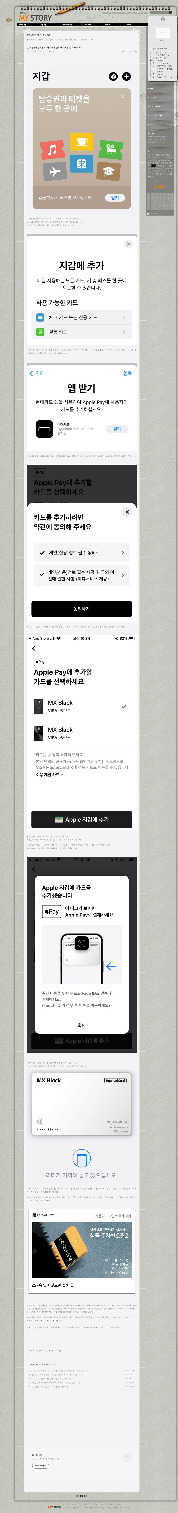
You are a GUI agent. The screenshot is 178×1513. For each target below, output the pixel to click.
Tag (49, 24)
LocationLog (71, 24)
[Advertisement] (54, 1414)
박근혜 (150, 155)
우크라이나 (158, 168)
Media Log (72, 1504)
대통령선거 (161, 165)
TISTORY (126, 1507)
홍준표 (170, 171)
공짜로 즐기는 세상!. (156, 142)
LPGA (157, 160)
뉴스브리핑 (31, 51)
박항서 (170, 160)
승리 (164, 174)
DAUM (107, 1507)
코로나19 (164, 163)
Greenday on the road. (157, 139)
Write (136, 24)
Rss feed (153, 214)
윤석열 (153, 165)
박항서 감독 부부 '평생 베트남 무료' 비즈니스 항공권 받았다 (53, 1382)
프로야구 (156, 163)
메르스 (158, 174)
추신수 (170, 165)
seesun (35, 18)
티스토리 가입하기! (71, 1507)
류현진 (157, 155)
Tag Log (61, 1504)
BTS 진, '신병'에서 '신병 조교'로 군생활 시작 (47, 1386)
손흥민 (150, 168)
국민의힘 (151, 174)
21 (156, 205)
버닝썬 (167, 168)
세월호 (150, 176)
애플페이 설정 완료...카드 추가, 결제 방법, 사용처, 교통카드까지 (64, 39)
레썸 (152, 160)
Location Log (86, 1504)
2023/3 (160, 186)
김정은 (170, 174)
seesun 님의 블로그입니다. (46, 1459)
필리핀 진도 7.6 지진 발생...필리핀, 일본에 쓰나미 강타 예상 (53, 1374)
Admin (114, 24)
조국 (150, 163)
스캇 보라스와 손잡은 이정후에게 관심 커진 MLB (48, 1378)
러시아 (155, 157)
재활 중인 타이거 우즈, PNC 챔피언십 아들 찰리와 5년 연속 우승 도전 (57, 1370)
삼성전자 (156, 171)
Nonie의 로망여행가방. (157, 136)
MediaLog (27, 24)
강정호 (161, 157)
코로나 (163, 171)
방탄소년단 (165, 155)
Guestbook (92, 24)
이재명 (163, 160)
